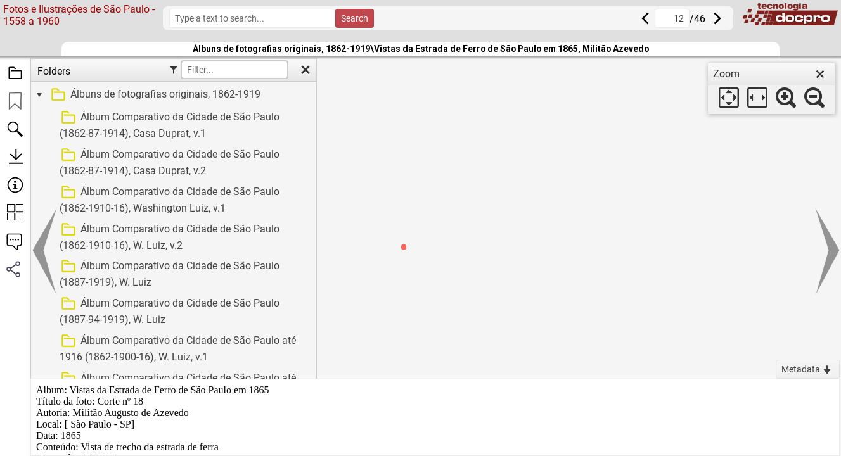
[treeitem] (172, 95)
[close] (820, 74)
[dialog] (771, 88)
